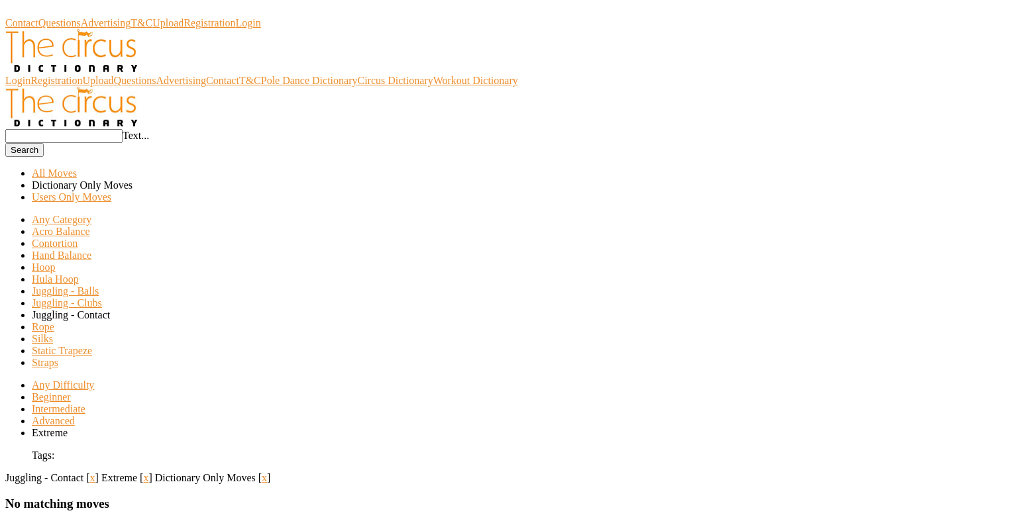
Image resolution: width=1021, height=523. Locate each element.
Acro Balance (61, 231)
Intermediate (58, 408)
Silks (42, 338)
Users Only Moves (71, 197)
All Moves (54, 173)
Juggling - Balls (65, 291)
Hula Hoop (55, 279)
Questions (59, 22)
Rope (43, 326)
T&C (141, 22)
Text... (136, 135)
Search (24, 150)
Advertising (106, 22)
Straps (45, 362)
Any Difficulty (63, 385)
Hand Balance (61, 255)
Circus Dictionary (43, 11)
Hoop (44, 267)
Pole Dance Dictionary (309, 80)
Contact (21, 22)
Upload (168, 22)
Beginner (51, 397)
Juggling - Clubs (67, 303)
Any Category (61, 219)
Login (248, 22)
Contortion (55, 243)
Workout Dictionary (475, 80)
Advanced (53, 420)
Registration (209, 22)
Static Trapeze (62, 350)
